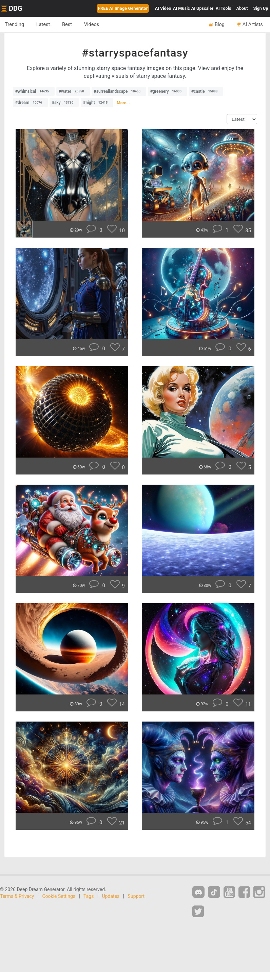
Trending (14, 24)
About (242, 8)
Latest (44, 24)
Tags (88, 896)
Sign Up (260, 8)
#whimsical (33, 91)
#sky (64, 102)
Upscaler (202, 8)
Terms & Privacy (17, 896)
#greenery (167, 91)
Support (136, 896)
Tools (223, 8)
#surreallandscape (119, 91)
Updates (111, 896)
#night (97, 102)
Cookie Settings (59, 896)
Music (181, 8)
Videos (93, 24)
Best (68, 24)
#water (73, 91)
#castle (206, 91)
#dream (30, 102)
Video (163, 8)
